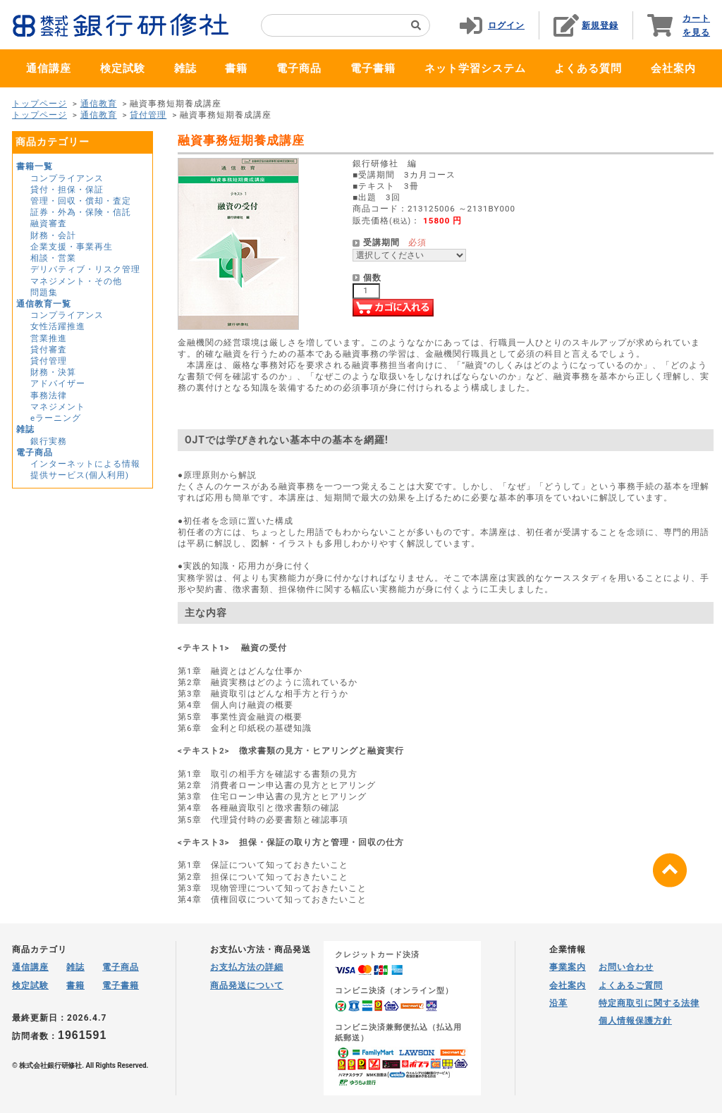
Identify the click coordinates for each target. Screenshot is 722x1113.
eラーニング (55, 418)
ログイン (506, 25)
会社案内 (673, 68)
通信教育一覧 (43, 304)
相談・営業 (53, 258)
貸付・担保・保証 (67, 190)
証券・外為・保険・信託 (80, 212)
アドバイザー (57, 383)
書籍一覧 (34, 166)
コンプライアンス (67, 178)
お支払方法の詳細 (246, 967)
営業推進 (48, 338)
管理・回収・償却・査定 (80, 201)
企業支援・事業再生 (71, 247)
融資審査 (48, 223)
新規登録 (600, 25)
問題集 (44, 292)
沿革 (558, 1003)
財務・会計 (53, 235)
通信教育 (98, 104)
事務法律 (48, 395)
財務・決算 (53, 372)
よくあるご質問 (631, 985)
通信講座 (48, 68)
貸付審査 (48, 350)
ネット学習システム (475, 68)
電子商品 (299, 68)
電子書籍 (373, 68)
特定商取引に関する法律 (649, 1003)
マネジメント (57, 407)
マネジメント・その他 (76, 281)
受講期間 (381, 242)
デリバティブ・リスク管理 (85, 269)
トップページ (39, 104)
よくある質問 (588, 68)
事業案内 (567, 967)
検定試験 (122, 68)
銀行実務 (48, 441)
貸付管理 (148, 115)
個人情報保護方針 (635, 1021)
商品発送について (246, 985)
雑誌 (185, 68)
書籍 (236, 68)
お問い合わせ (626, 967)
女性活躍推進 (57, 326)
